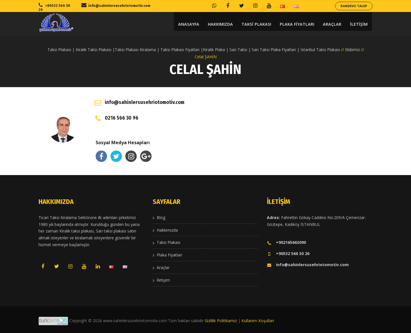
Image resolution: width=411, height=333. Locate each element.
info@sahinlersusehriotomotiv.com (308, 264)
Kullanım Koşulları (257, 320)
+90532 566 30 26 (288, 253)
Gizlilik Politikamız (221, 320)
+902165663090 (286, 242)
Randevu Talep (354, 6)
